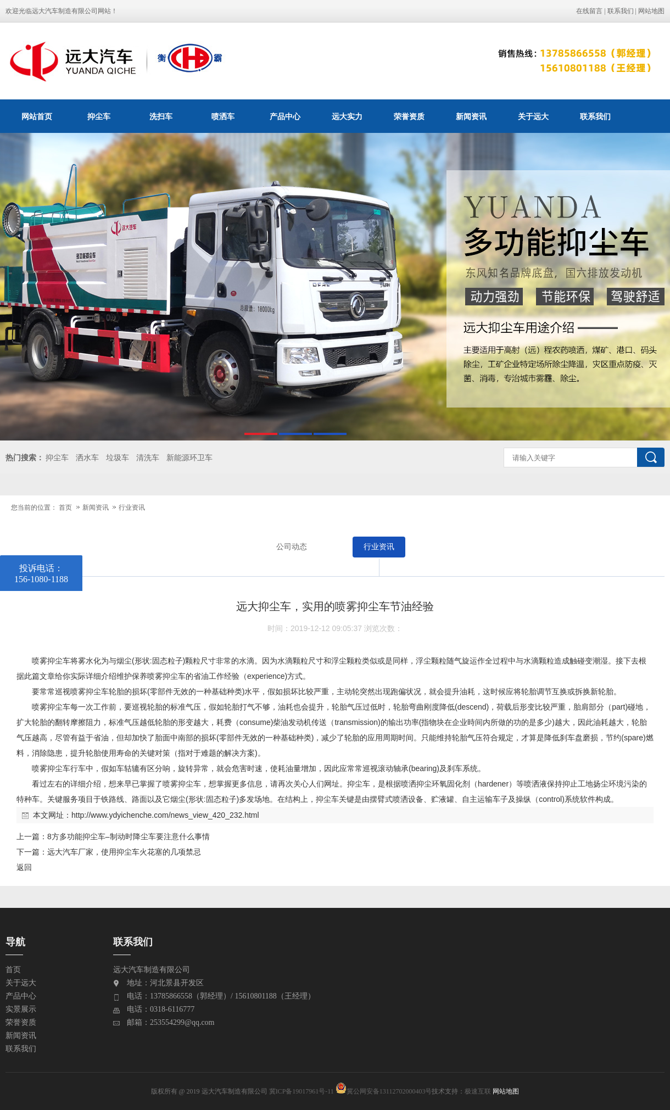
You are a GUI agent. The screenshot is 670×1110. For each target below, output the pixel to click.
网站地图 (651, 11)
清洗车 (147, 458)
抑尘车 (98, 116)
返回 (24, 867)
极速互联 (478, 1091)
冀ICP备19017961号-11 (301, 1091)
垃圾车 (117, 458)
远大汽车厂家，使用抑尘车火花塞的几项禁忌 (124, 851)
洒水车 (87, 458)
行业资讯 (132, 507)
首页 (65, 507)
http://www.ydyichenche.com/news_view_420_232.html (165, 815)
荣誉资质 (409, 116)
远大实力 (347, 116)
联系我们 (620, 11)
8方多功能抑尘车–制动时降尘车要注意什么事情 (128, 836)
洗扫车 (160, 116)
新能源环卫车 (189, 458)
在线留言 (589, 11)
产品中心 (285, 116)
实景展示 (20, 1009)
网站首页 (36, 116)
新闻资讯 (471, 116)
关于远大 (533, 116)
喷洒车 (223, 116)
